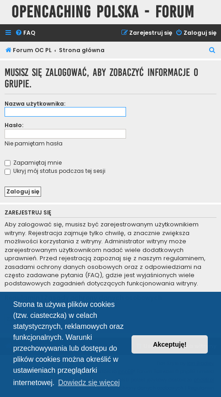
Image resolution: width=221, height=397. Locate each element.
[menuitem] (25, 33)
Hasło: (14, 125)
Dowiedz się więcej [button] (89, 382)
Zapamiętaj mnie (33, 162)
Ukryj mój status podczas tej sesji (55, 171)
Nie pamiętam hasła (34, 143)
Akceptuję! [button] (170, 344)
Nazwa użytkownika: (35, 103)
